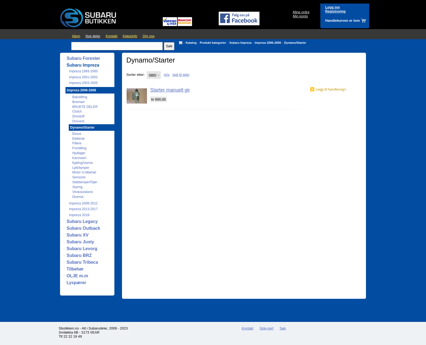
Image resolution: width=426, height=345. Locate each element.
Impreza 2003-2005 (83, 83)
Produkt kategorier (213, 42)
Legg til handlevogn (331, 89)
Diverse (77, 197)
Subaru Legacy (82, 221)
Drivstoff (78, 116)
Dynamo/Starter (295, 42)
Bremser (78, 102)
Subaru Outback (83, 228)
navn (152, 75)
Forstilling (79, 148)
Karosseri (79, 158)
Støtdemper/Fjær (84, 182)
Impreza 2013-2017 (83, 209)
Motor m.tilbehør (84, 172)
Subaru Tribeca (82, 262)
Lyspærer (76, 282)
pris (167, 75)
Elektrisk (78, 139)
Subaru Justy (80, 242)
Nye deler (92, 36)
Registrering (335, 11)
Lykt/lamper (80, 168)
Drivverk (78, 121)
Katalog (191, 42)
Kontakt (111, 36)
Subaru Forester (83, 58)
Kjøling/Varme (82, 163)
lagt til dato (181, 75)
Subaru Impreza (240, 42)
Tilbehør (75, 269)
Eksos (76, 134)
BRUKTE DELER (85, 107)
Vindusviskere (82, 192)
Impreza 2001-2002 (83, 77)
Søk (283, 328)
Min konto (300, 16)
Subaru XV (78, 235)
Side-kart (266, 328)
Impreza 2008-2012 (83, 203)
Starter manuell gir (170, 90)
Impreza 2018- (79, 215)
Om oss (149, 36)
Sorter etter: (135, 75)
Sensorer (79, 177)
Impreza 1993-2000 (83, 71)
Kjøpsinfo (130, 36)
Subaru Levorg (82, 248)
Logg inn (332, 7)
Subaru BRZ (79, 255)
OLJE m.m (77, 275)
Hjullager (78, 153)
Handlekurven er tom (342, 20)
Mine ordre (301, 12)
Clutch (77, 111)
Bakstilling (79, 97)
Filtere (77, 143)
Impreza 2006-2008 (268, 42)
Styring (77, 187)
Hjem (76, 36)
